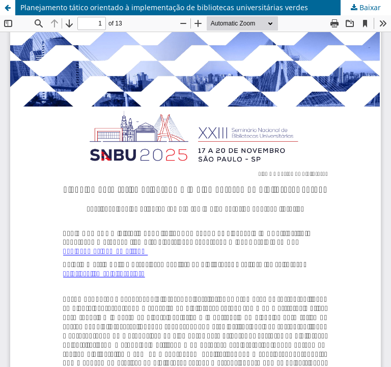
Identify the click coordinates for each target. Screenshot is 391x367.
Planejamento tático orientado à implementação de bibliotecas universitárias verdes (164, 7)
